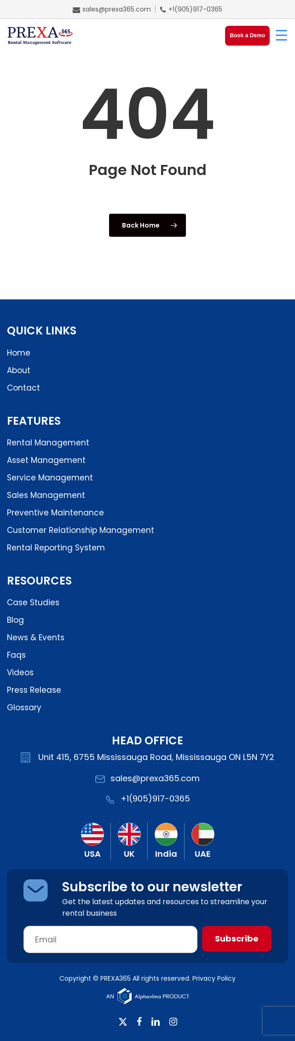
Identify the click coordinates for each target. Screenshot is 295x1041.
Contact (23, 387)
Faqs (16, 655)
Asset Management (46, 460)
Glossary (24, 707)
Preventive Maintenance (55, 512)
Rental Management (48, 442)
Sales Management (46, 495)
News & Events (35, 637)
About (18, 370)
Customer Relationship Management (80, 530)
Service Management (50, 477)
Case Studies (33, 602)
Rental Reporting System (56, 547)
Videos (20, 672)
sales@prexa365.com (112, 9)
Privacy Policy (214, 978)
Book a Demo (247, 35)
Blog (15, 620)
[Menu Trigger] (281, 34)
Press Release (34, 690)
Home (18, 352)
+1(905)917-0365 (191, 9)
